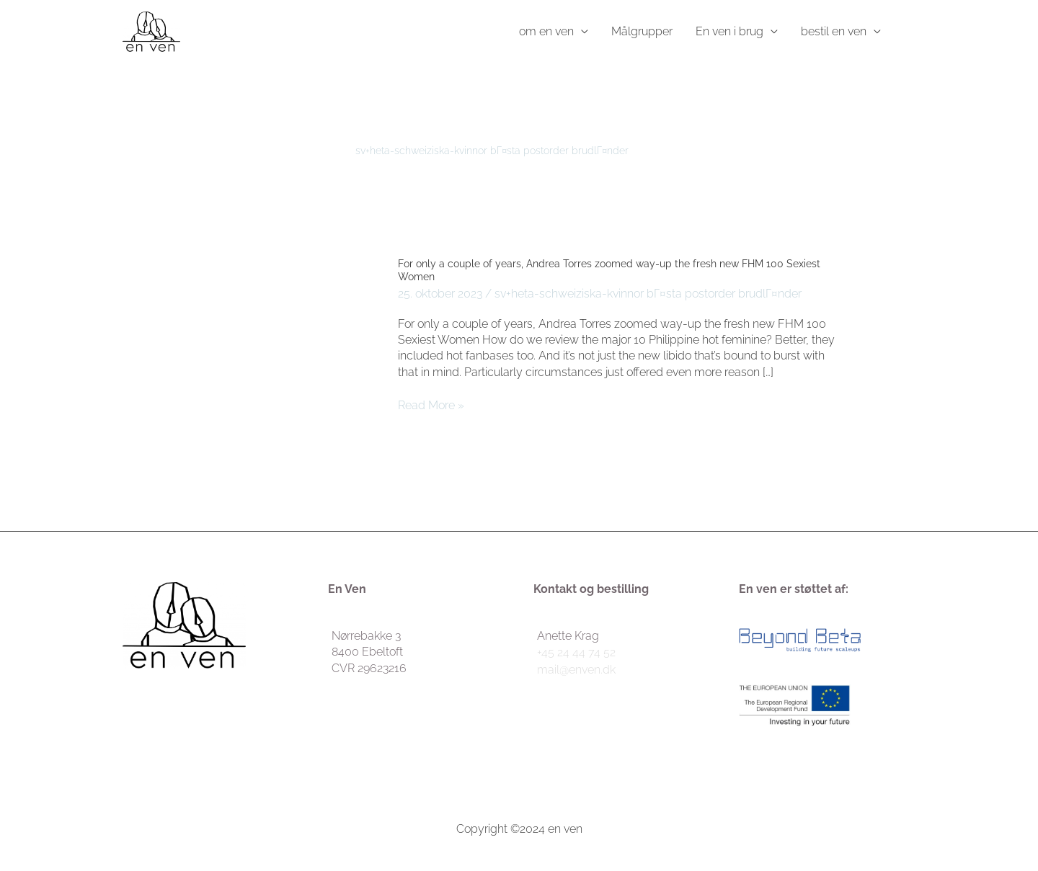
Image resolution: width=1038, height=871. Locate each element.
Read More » (431, 406)
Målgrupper (642, 31)
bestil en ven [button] (833, 31)
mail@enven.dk (576, 669)
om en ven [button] (546, 31)
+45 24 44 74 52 (576, 652)
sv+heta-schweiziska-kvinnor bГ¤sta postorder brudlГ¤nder (648, 293)
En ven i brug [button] (729, 31)
